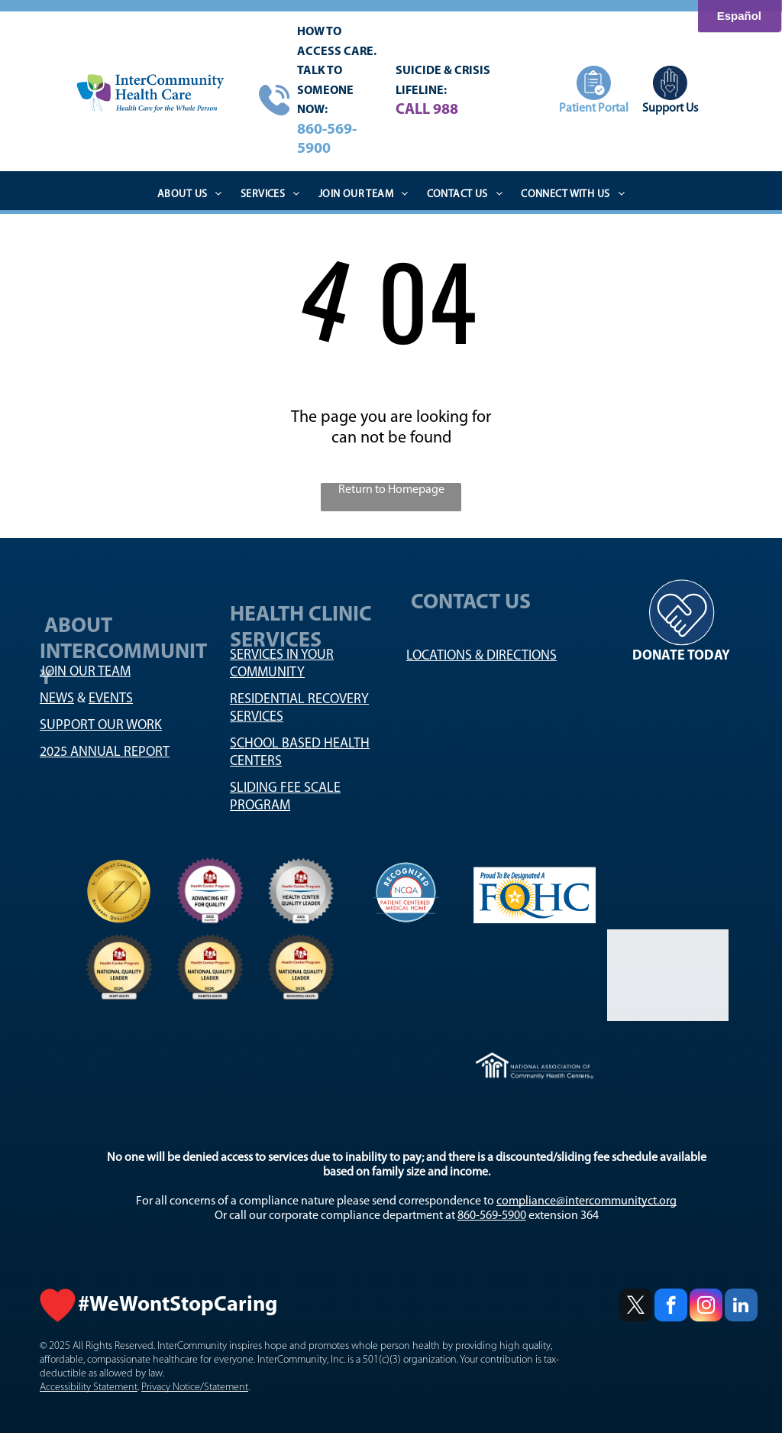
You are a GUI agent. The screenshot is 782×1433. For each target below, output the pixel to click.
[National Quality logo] (119, 891)
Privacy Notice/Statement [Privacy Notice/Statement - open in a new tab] (194, 1387)
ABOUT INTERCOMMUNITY (123, 668)
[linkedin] (741, 1307)
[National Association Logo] (301, 891)
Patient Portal (594, 108)
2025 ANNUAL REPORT (105, 752)
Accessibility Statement (88, 1387)
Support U (667, 108)
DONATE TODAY (681, 656)
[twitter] (635, 1307)
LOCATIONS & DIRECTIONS (481, 656)
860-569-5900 (491, 1216)
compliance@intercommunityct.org (586, 1201)
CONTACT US (473, 608)
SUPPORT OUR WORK (101, 725)
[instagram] (706, 1307)
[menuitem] (189, 195)
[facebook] (670, 1307)
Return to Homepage (391, 490)
